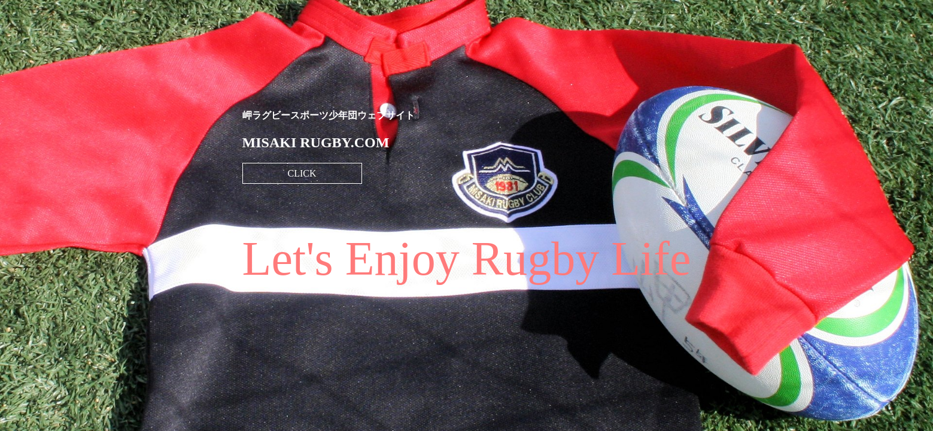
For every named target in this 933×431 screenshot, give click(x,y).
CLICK (302, 173)
